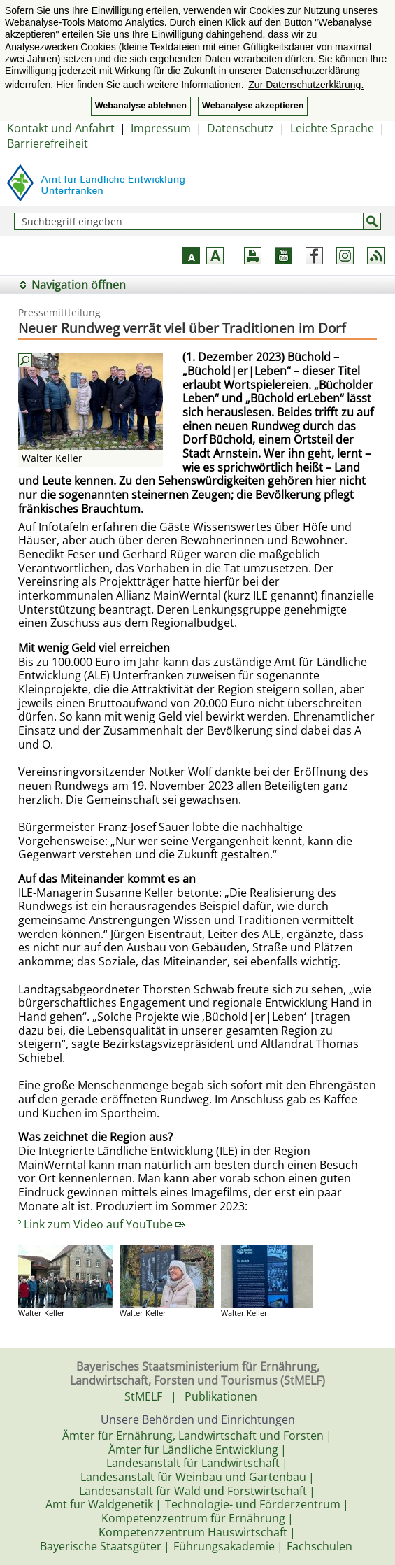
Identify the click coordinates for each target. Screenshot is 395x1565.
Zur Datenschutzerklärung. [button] (306, 84)
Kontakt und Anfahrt (61, 128)
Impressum (161, 128)
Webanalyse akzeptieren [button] (252, 106)
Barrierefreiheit (47, 143)
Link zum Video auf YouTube (104, 1224)
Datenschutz (240, 128)
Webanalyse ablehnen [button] (141, 106)
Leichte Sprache (332, 128)
